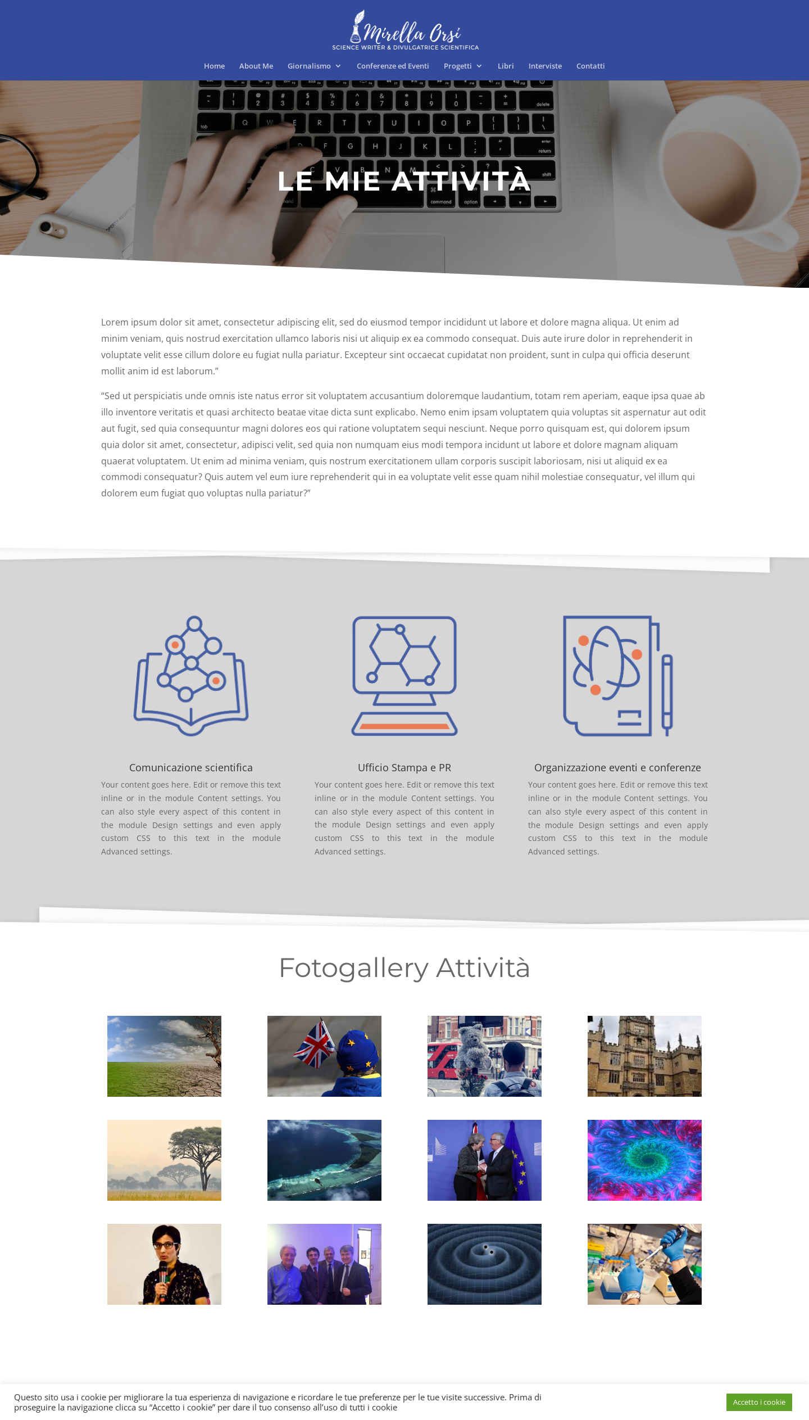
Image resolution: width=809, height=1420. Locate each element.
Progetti (458, 66)
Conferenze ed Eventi (393, 66)
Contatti (590, 66)
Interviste (545, 66)
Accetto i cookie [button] (759, 1402)
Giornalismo (309, 66)
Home (214, 66)
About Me (256, 66)
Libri (506, 66)
